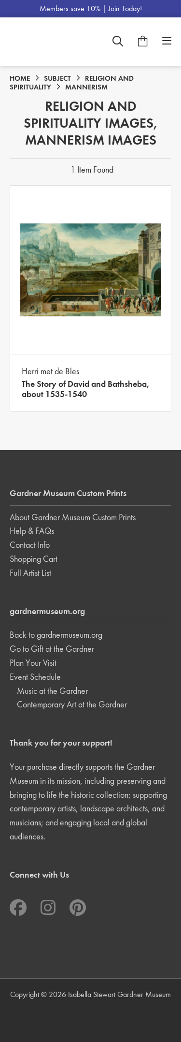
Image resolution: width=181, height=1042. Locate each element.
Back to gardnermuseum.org (56, 634)
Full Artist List (30, 572)
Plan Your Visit (33, 662)
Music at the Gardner (52, 690)
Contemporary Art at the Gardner (72, 704)
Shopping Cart (33, 558)
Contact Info (30, 544)
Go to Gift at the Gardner (52, 648)
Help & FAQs (32, 530)
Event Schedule (35, 676)
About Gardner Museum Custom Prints (73, 517)
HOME (20, 78)
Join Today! (125, 8)
